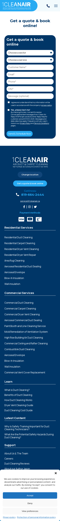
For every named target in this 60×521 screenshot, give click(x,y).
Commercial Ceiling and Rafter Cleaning (26, 343)
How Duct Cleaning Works (18, 400)
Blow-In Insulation (14, 360)
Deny (30, 503)
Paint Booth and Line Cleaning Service (25, 326)
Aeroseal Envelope (14, 355)
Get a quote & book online (30, 183)
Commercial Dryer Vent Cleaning (22, 314)
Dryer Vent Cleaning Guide (18, 405)
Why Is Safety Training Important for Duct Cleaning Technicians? (26, 428)
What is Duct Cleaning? (17, 390)
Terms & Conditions (41, 123)
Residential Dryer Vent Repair (20, 255)
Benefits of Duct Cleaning (18, 395)
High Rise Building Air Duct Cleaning (23, 337)
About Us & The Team (16, 453)
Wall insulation (12, 284)
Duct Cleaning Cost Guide (18, 410)
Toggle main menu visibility (56, 7)
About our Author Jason (17, 468)
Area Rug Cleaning (14, 260)
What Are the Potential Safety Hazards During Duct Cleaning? (29, 436)
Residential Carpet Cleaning (19, 243)
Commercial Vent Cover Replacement (24, 372)
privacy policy (46, 105)
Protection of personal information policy (36, 517)
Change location (30, 174)
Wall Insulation (12, 366)
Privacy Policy (25, 123)
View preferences (30, 511)
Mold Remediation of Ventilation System (26, 331)
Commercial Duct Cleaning (18, 302)
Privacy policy (9, 517)
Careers (8, 458)
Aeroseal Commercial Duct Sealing (23, 320)
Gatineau (30, 190)
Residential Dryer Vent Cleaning (21, 249)
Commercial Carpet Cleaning (20, 308)
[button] (55, 473)
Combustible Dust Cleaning (19, 349)
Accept (30, 495)
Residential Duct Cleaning (18, 237)
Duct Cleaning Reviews (17, 463)
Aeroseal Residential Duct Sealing (22, 266)
